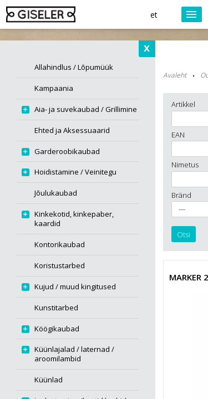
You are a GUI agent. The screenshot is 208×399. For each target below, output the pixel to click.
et (154, 14)
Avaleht (174, 75)
